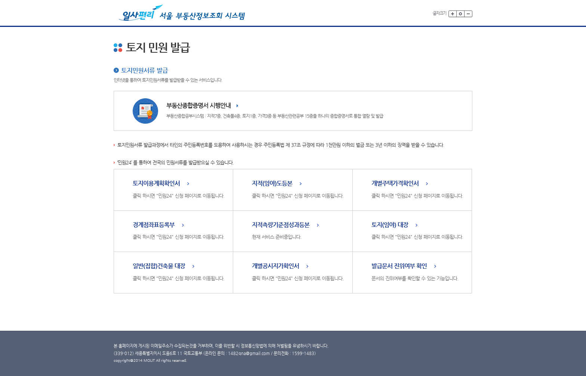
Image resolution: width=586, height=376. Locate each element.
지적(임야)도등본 (272, 184)
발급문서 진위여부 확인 (399, 266)
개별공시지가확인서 (275, 266)
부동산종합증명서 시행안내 (198, 105)
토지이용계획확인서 (156, 184)
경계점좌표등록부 (154, 225)
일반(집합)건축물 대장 (159, 266)
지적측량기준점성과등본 (280, 225)
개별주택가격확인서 (395, 184)
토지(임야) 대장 (389, 225)
